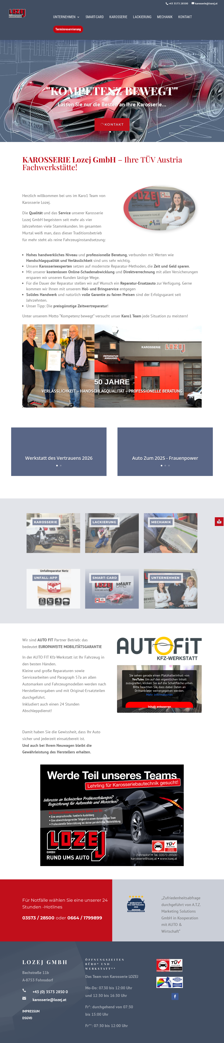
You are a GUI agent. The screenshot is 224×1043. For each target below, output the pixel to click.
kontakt (114, 124)
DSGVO (27, 1018)
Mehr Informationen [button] (159, 694)
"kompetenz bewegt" (112, 90)
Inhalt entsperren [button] (159, 707)
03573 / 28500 (38, 917)
